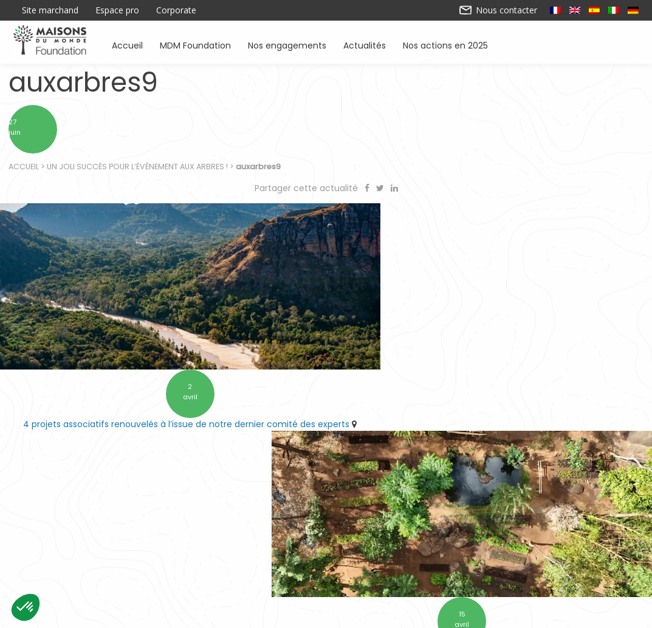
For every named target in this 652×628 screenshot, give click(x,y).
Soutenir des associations (190, 562)
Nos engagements (287, 44)
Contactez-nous (231, 614)
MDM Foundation (195, 44)
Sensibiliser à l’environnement (488, 562)
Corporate (176, 10)
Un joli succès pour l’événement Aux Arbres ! (137, 170)
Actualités (364, 44)
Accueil (127, 44)
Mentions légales (421, 614)
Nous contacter (498, 10)
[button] (25, 607)
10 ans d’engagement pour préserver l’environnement (485, 404)
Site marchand (50, 10)
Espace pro (117, 10)
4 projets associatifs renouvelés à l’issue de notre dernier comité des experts (163, 410)
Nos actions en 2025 (445, 44)
